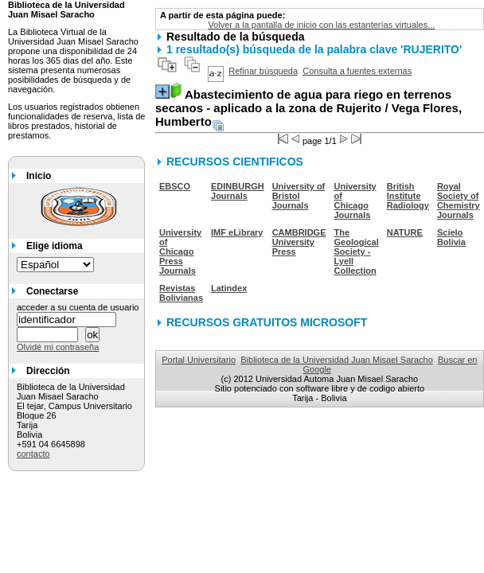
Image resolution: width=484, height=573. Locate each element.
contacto (33, 453)
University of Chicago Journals (355, 200)
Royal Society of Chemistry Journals (458, 200)
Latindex (229, 288)
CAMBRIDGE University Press (299, 242)
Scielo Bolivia (451, 237)
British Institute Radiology (408, 195)
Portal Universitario (199, 359)
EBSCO (174, 186)
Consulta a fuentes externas (357, 71)
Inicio (38, 175)
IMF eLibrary (237, 232)
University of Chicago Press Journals (180, 251)
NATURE (405, 232)
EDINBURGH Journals (237, 191)
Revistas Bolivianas (181, 292)
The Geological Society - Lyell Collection (356, 251)
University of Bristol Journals (299, 195)
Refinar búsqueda (263, 71)
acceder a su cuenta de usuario (78, 307)
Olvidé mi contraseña (58, 347)
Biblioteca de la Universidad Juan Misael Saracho (336, 359)
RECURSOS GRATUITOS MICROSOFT (266, 322)
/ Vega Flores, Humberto (308, 108)
